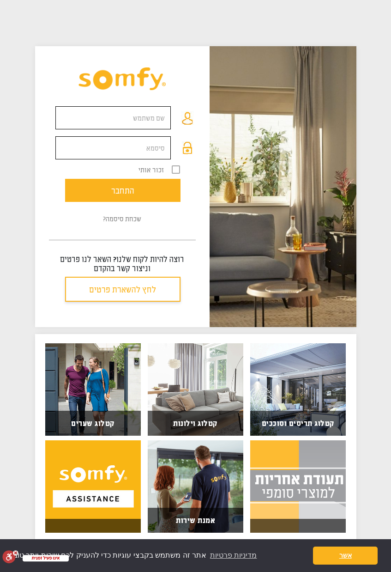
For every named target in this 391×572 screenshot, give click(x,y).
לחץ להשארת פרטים (122, 289)
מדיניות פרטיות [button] (233, 555)
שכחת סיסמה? (122, 218)
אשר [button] (345, 555)
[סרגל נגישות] (10, 556)
